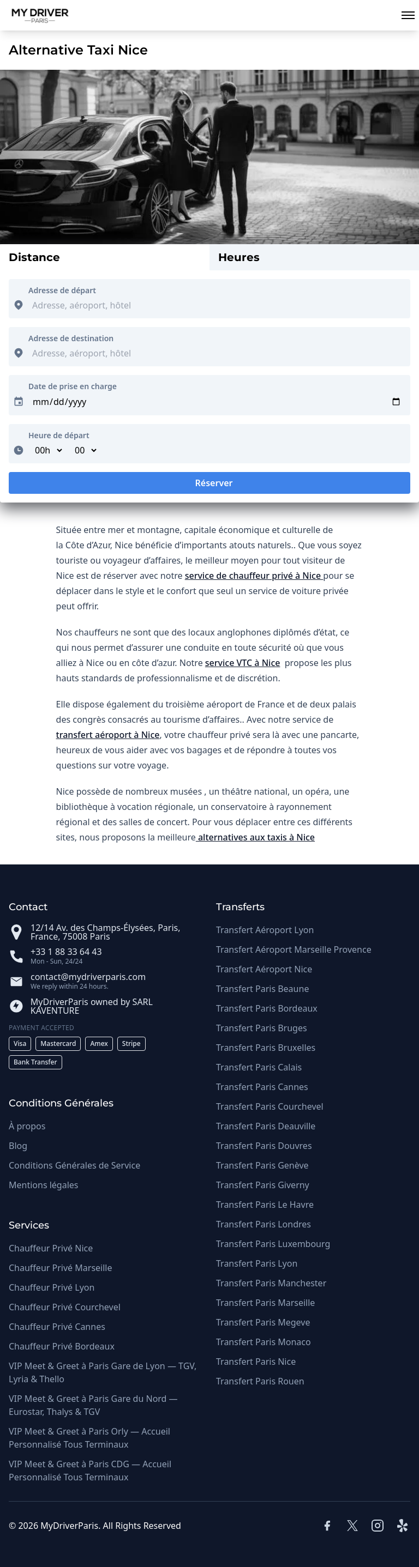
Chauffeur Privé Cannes (57, 1327)
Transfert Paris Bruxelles (265, 1048)
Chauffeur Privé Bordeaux (62, 1346)
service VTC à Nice (242, 663)
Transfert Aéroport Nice (264, 969)
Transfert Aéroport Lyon (265, 930)
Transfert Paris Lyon (256, 1263)
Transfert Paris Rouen (260, 1381)
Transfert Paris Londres (263, 1224)
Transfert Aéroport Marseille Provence (294, 949)
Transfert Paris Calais (259, 1067)
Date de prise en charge (72, 386)
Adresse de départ (62, 290)
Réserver (209, 485)
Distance (34, 257)
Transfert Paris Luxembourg (273, 1244)
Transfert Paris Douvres (264, 1146)
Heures (239, 257)
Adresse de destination (70, 338)
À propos (27, 1126)
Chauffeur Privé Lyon (51, 1287)
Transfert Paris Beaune (262, 989)
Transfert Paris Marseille (265, 1303)
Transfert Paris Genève (262, 1165)
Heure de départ (58, 435)
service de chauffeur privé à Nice (254, 576)
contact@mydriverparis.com (88, 977)
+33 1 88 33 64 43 (66, 952)
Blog (18, 1146)
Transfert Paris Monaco (263, 1342)
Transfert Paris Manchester (271, 1283)
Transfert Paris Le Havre (265, 1205)
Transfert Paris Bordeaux (267, 1008)
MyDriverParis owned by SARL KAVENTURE (92, 1006)
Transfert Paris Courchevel (270, 1106)
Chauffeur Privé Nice (51, 1248)
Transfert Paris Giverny (262, 1185)
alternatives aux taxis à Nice (255, 837)
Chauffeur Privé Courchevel (65, 1307)
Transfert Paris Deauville (265, 1126)
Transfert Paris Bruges (261, 1028)
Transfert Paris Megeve (263, 1322)
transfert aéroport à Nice (108, 735)
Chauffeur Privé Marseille (60, 1268)
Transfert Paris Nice (256, 1362)
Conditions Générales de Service (74, 1165)
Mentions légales (44, 1185)
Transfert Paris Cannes (262, 1087)
